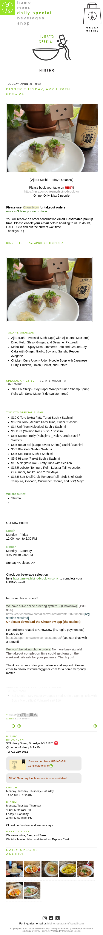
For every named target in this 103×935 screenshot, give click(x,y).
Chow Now (31, 207)
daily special (34, 13)
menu (24, 7)
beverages (31, 18)
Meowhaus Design (71, 931)
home (24, 2)
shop (23, 23)
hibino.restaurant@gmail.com (65, 923)
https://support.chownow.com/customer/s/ (34, 637)
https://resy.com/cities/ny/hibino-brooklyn (51, 191)
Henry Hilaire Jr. (42, 931)
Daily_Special (23, 719)
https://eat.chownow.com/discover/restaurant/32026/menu (45, 614)
